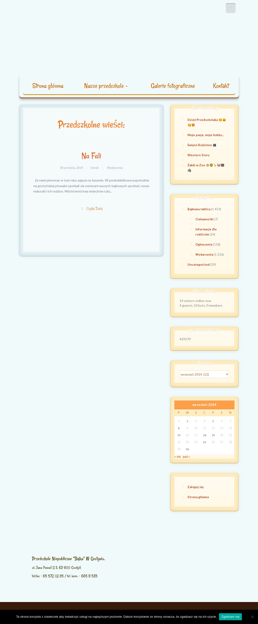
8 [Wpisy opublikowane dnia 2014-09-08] (179, 428)
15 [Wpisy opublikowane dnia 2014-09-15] (178, 435)
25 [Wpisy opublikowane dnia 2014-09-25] (204, 442)
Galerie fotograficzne (173, 85)
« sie (177, 456)
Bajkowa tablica (198, 209)
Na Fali (91, 155)
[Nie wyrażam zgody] (252, 616)
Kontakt (221, 85)
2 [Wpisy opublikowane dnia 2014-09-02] (187, 421)
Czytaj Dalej (95, 210)
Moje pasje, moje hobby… (205, 135)
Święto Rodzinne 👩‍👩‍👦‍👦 (201, 145)
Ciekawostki (204, 219)
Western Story (198, 155)
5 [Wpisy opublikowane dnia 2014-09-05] (213, 421)
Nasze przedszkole (105, 85)
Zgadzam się (230, 616)
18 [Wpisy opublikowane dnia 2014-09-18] (204, 435)
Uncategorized (198, 264)
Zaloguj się (195, 487)
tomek (95, 168)
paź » (186, 456)
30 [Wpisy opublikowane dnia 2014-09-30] (187, 449)
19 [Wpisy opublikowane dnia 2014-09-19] (213, 435)
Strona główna (47, 85)
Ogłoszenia (203, 244)
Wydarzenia (115, 168)
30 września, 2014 (71, 168)
